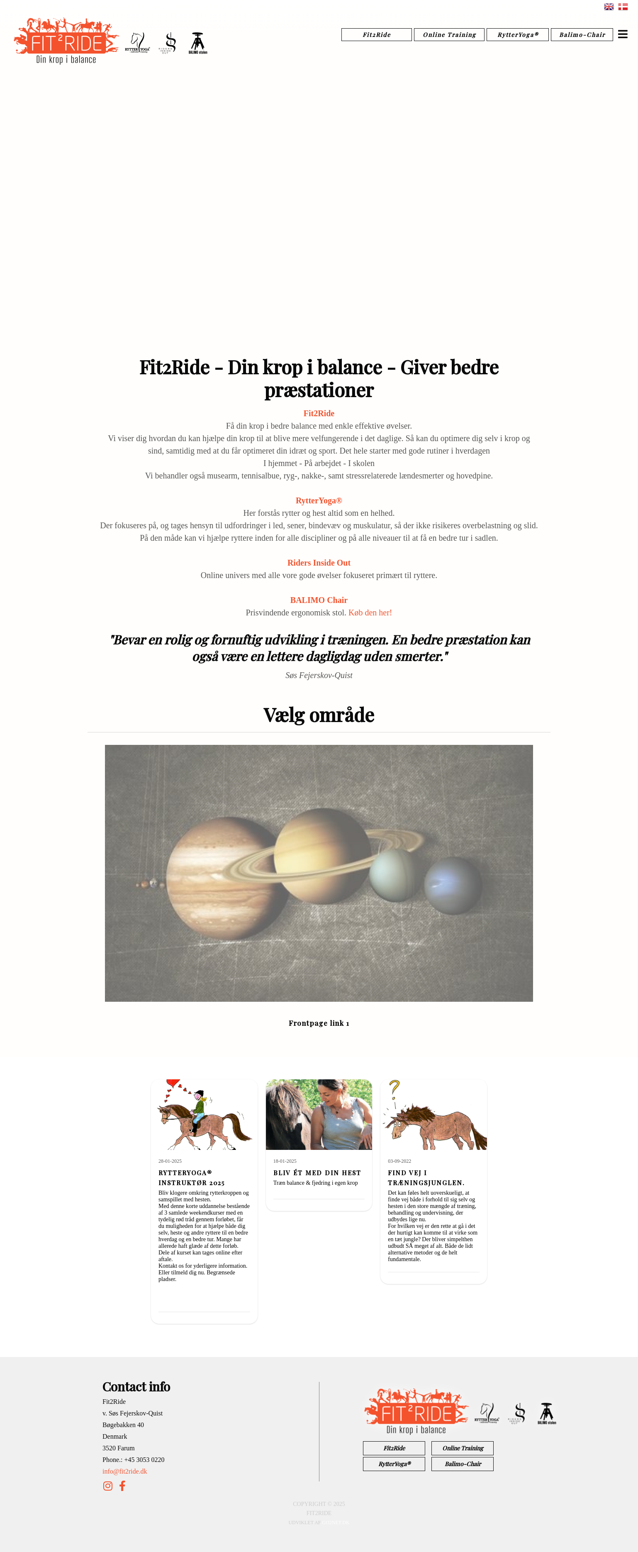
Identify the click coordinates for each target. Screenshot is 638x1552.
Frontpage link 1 (319, 1022)
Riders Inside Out (319, 562)
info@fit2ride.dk (124, 1471)
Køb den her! (370, 612)
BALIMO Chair (319, 600)
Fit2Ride (377, 35)
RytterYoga (319, 500)
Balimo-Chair (582, 35)
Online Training (449, 35)
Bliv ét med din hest (317, 1173)
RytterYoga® (517, 35)
